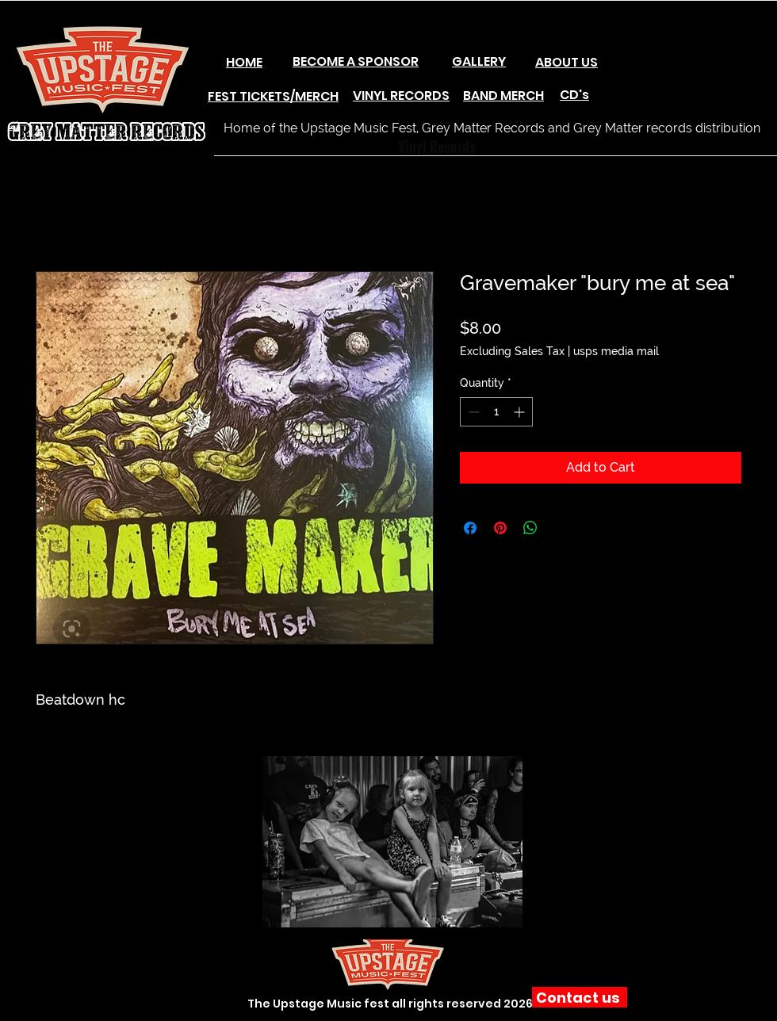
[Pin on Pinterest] (500, 527)
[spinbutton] (496, 412)
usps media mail (616, 351)
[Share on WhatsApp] (530, 527)
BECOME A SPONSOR (356, 61)
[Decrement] (472, 412)
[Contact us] (579, 997)
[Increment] (520, 412)
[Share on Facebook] (470, 527)
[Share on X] (560, 527)
